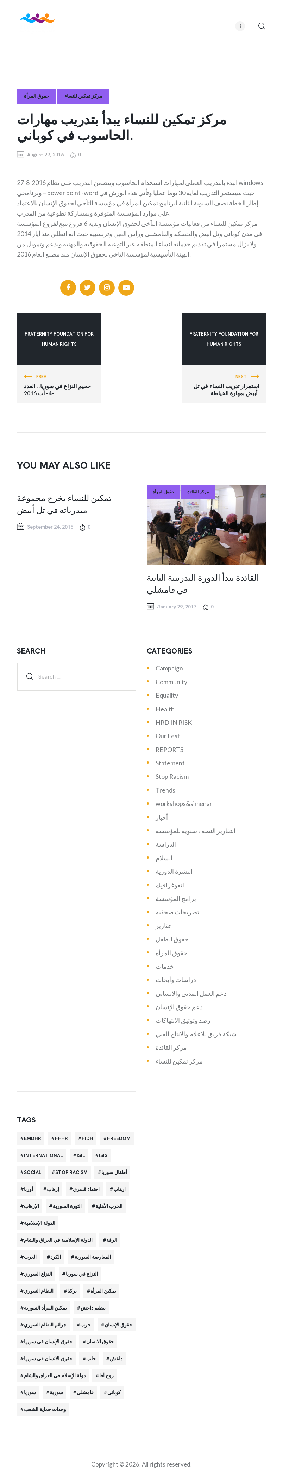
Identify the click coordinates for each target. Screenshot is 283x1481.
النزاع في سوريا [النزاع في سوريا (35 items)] (82, 1274)
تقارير (163, 925)
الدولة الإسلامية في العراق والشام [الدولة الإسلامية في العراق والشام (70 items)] (58, 1240)
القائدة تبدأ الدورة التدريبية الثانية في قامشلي (203, 583)
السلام (164, 858)
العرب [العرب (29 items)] (30, 1257)
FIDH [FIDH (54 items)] (87, 1138)
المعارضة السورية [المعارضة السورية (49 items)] (93, 1257)
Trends (165, 790)
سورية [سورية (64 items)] (56, 1392)
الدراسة (166, 844)
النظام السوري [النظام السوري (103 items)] (39, 1291)
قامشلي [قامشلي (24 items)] (85, 1392)
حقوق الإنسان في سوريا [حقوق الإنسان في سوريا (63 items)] (48, 1341)
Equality (167, 695)
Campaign (169, 668)
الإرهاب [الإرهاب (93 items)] (31, 1206)
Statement (170, 763)
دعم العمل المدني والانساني (191, 993)
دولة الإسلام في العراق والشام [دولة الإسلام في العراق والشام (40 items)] (55, 1375)
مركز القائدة (198, 492)
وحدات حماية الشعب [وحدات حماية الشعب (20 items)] (45, 1409)
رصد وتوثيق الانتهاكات (183, 1020)
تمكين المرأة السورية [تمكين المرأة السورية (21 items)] (45, 1308)
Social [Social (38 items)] (33, 1172)
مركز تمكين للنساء (83, 96)
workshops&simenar (184, 803)
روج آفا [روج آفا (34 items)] (106, 1375)
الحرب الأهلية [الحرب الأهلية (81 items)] (108, 1206)
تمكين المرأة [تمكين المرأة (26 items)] (103, 1291)
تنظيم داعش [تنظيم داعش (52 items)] (93, 1308)
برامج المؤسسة (176, 898)
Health (165, 709)
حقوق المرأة (36, 96)
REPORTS (169, 749)
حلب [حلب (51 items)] (91, 1358)
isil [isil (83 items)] (81, 1155)
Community (171, 682)
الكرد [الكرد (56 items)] (55, 1257)
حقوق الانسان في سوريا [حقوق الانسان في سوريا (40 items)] (48, 1358)
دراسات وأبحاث (176, 979)
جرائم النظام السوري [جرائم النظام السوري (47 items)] (45, 1325)
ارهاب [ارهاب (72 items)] (119, 1189)
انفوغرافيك (170, 885)
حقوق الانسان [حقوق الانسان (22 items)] (100, 1341)
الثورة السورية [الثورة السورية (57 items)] (67, 1206)
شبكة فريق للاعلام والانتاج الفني (196, 1034)
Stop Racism (172, 776)
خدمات (165, 966)
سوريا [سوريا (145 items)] (30, 1392)
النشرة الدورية (174, 871)
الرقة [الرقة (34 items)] (111, 1240)
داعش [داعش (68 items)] (116, 1358)
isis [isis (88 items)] (103, 1155)
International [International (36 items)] (43, 1155)
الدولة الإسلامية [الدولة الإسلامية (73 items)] (39, 1223)
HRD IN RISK (174, 722)
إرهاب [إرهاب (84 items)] (53, 1189)
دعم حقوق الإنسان (179, 1007)
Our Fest (168, 736)
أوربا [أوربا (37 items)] (28, 1189)
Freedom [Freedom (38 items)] (119, 1138)
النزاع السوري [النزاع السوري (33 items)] (38, 1274)
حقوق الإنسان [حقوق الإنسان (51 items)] (118, 1325)
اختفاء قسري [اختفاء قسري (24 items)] (86, 1189)
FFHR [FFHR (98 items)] (61, 1138)
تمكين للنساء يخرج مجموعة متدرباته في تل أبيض (64, 504)
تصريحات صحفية (177, 912)
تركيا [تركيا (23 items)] (72, 1291)
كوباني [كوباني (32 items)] (114, 1392)
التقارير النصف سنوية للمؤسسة (195, 831)
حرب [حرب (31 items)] (85, 1325)
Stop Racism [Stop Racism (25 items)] (71, 1172)
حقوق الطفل (172, 939)
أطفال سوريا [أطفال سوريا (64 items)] (114, 1172)
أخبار (162, 817)
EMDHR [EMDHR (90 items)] (32, 1138)
